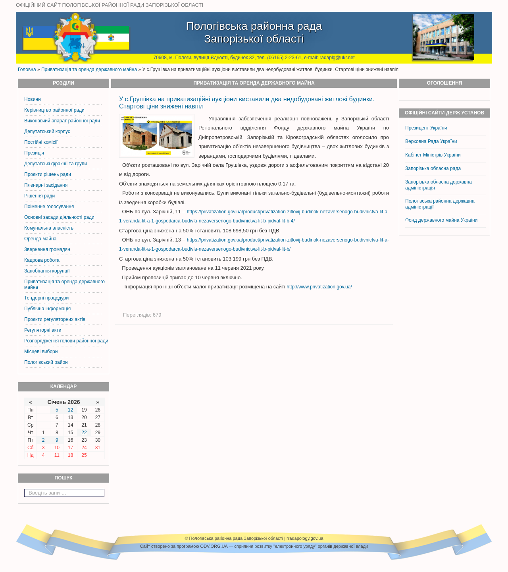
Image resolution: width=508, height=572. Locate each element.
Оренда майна (40, 239)
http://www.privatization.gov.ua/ (319, 287)
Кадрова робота (42, 260)
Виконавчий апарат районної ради (62, 121)
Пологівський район (46, 362)
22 (84, 432)
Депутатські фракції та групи (55, 163)
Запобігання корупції (46, 271)
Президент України (426, 128)
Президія (34, 153)
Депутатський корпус (47, 131)
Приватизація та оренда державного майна (89, 69)
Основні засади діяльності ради (59, 217)
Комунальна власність (48, 228)
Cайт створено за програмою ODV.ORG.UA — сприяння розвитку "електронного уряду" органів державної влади (254, 546)
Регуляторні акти (42, 330)
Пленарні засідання (45, 185)
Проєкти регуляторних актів (54, 319)
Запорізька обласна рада (433, 168)
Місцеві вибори (41, 351)
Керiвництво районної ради (54, 110)
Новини (32, 99)
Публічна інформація (47, 308)
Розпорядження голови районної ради (66, 341)
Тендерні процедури (46, 298)
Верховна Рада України (431, 141)
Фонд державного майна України (442, 220)
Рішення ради (39, 196)
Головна (27, 69)
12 (70, 410)
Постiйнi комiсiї (41, 142)
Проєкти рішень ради (47, 174)
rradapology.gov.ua (305, 538)
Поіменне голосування (49, 206)
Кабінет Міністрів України (433, 155)
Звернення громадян (47, 249)
